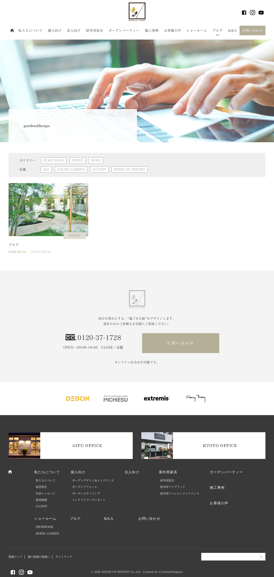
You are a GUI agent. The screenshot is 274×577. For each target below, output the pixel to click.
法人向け (74, 30)
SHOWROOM (44, 526)
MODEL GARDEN (47, 533)
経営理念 (41, 486)
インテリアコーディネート (89, 500)
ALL (46, 169)
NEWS (96, 160)
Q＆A (232, 30)
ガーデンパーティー (124, 30)
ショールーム (196, 30)
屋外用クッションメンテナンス (179, 493)
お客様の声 (172, 30)
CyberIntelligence (171, 572)
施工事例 (152, 30)
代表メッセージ (45, 493)
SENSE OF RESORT (129, 169)
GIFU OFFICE (87, 445)
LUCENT (99, 169)
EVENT (77, 160)
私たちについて (30, 30)
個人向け (55, 30)
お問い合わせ (252, 30)
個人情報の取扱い (39, 556)
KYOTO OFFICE (220, 445)
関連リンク (15, 556)
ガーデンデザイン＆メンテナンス (93, 480)
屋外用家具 (94, 30)
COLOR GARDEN (71, 169)
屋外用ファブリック (172, 486)
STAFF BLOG (53, 160)
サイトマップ (63, 556)
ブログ (217, 30)
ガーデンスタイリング (86, 493)
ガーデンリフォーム (84, 486)
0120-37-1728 (99, 337)
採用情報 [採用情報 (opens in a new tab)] (41, 500)
